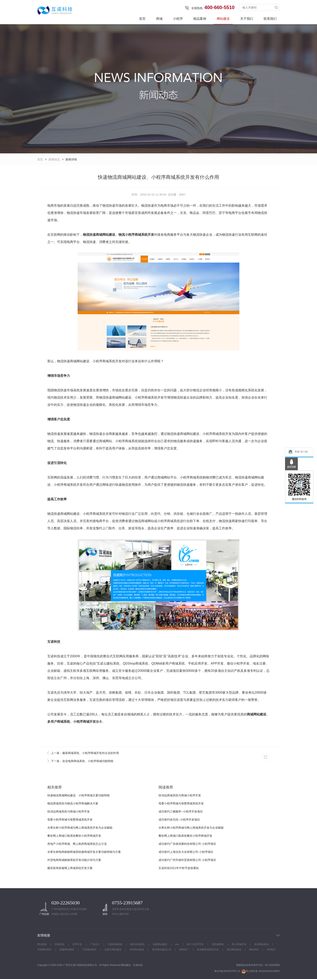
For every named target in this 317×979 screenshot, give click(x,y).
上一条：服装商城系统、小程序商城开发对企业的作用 (85, 753)
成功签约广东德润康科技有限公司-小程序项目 (187, 843)
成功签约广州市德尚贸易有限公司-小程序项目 (187, 860)
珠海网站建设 (261, 944)
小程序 (178, 18)
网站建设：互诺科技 (132, 965)
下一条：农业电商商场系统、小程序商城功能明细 (82, 761)
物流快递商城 (92, 234)
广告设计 (95, 944)
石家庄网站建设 (113, 949)
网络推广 (184, 949)
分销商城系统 (115, 944)
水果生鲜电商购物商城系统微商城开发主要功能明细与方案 (84, 851)
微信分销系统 (137, 944)
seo (177, 944)
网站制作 (254, 949)
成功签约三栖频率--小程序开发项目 (180, 811)
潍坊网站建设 (234, 949)
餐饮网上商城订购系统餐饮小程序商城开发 (74, 835)
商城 (159, 18)
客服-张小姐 (298, 452)
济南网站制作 (44, 949)
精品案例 (199, 18)
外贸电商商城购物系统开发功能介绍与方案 (74, 860)
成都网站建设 (160, 944)
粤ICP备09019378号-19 (227, 971)
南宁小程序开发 (195, 944)
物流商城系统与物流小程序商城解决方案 (72, 803)
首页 (142, 18)
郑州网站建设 (137, 949)
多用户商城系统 (58, 721)
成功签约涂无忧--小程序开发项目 (179, 819)
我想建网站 (218, 944)
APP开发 (77, 944)
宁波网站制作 (89, 949)
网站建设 (223, 18)
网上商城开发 (239, 944)
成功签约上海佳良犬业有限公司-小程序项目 (185, 851)
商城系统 (59, 944)
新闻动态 (54, 159)
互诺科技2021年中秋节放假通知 (178, 868)
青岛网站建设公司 (161, 949)
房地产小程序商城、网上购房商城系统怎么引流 (77, 843)
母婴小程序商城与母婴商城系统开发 (70, 819)
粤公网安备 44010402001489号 (261, 971)
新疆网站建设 (67, 949)
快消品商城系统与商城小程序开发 (68, 811)
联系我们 (270, 18)
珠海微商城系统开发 (208, 949)
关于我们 (246, 18)
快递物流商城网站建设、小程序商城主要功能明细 (78, 795)
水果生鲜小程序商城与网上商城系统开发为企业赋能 (79, 827)
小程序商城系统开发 (139, 234)
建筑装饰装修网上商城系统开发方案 (70, 868)
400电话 (271, 949)
